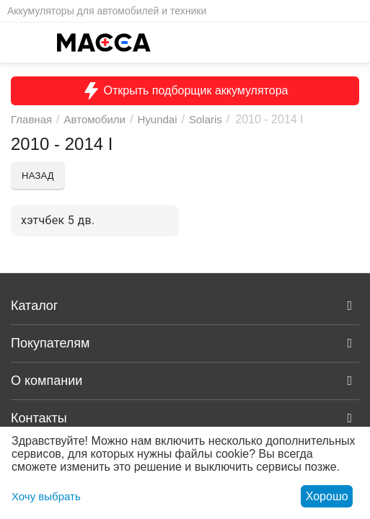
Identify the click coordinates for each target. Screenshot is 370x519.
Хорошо (327, 496)
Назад (38, 175)
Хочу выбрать (46, 496)
